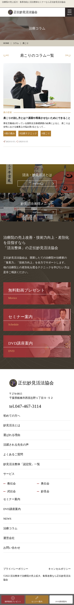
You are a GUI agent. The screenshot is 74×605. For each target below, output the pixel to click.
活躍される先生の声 (16, 444)
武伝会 (11, 491)
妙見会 (45, 491)
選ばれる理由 (11, 435)
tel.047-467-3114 (25, 406)
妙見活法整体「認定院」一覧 (21, 464)
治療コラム (10, 528)
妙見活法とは (11, 425)
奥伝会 (45, 483)
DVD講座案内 (61, 601)
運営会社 (9, 538)
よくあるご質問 (13, 454)
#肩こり (46, 133)
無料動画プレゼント (13, 601)
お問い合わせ (11, 547)
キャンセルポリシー (59, 568)
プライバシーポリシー (15, 568)
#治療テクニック (28, 133)
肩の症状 (7, 112)
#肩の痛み (9, 133)
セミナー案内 (36, 601)
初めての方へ (11, 415)
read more (37, 183)
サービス (9, 473)
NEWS (7, 518)
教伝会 (11, 483)
